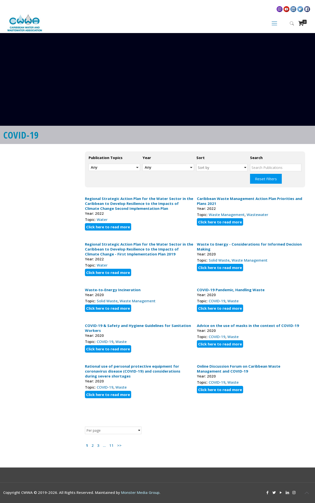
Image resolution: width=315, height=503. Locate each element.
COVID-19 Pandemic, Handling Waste (231, 289)
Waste (233, 300)
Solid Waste (219, 260)
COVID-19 (217, 300)
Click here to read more (108, 226)
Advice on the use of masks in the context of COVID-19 (248, 325)
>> (119, 445)
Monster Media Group (140, 492)
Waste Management (227, 214)
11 (111, 445)
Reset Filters (266, 178)
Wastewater (257, 214)
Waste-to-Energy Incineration (113, 289)
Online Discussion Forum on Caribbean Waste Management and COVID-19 (238, 369)
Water (102, 219)
